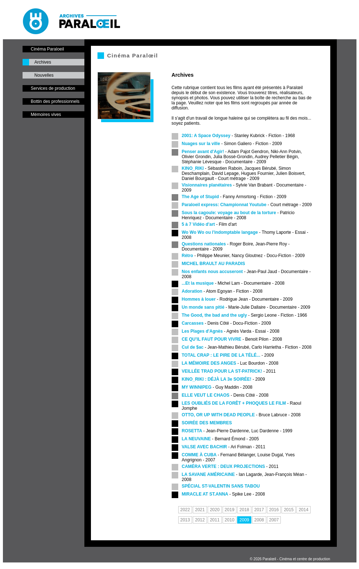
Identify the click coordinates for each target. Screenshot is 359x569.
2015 (289, 509)
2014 (303, 509)
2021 (200, 509)
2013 (185, 519)
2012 (200, 519)
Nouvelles (44, 75)
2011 (215, 519)
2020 (215, 509)
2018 (244, 509)
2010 (230, 519)
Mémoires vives (46, 114)
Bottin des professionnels (55, 101)
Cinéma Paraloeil (47, 49)
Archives (43, 62)
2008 (259, 519)
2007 (274, 519)
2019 (230, 509)
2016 (274, 509)
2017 (259, 509)
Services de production (53, 88)
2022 (185, 509)
